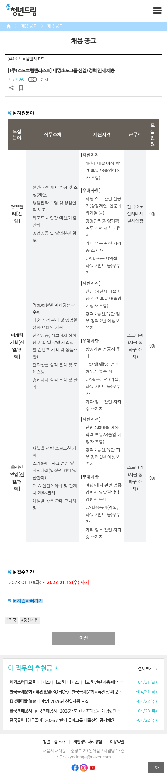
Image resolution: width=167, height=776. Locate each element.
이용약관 (117, 741)
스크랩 (21, 87)
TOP (156, 767)
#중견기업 (29, 620)
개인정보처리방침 (87, 741)
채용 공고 (29, 26)
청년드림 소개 (54, 741)
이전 (83, 638)
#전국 (11, 620)
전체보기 (145, 668)
